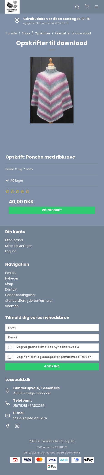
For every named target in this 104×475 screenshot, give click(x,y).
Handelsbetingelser (20, 295)
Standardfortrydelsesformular (29, 300)
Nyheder (11, 278)
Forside (10, 272)
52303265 (37, 405)
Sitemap (12, 306)
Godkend (52, 366)
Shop (9, 284)
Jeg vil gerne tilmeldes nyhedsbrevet (48, 347)
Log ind (10, 251)
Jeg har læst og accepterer (54, 357)
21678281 (20, 405)
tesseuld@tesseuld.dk (30, 418)
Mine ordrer (14, 240)
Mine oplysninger (18, 246)
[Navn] (52, 327)
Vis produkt (52, 210)
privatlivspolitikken (76, 357)
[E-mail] (52, 337)
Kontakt (11, 289)
